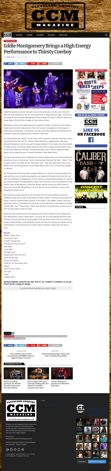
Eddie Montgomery (21, 336)
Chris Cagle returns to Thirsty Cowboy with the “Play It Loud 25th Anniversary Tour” (38, 384)
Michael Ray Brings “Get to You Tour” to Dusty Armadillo (56, 355)
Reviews (29, 35)
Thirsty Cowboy (10, 338)
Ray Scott (57, 336)
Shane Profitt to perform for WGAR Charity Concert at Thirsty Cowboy (12, 384)
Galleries (51, 35)
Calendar (40, 35)
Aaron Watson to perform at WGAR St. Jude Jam (60, 383)
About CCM (63, 35)
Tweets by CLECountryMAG (50, 404)
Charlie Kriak (10, 57)
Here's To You (33, 336)
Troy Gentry (21, 338)
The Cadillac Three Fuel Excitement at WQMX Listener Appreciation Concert (20, 356)
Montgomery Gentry (46, 336)
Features (19, 35)
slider (64, 336)
